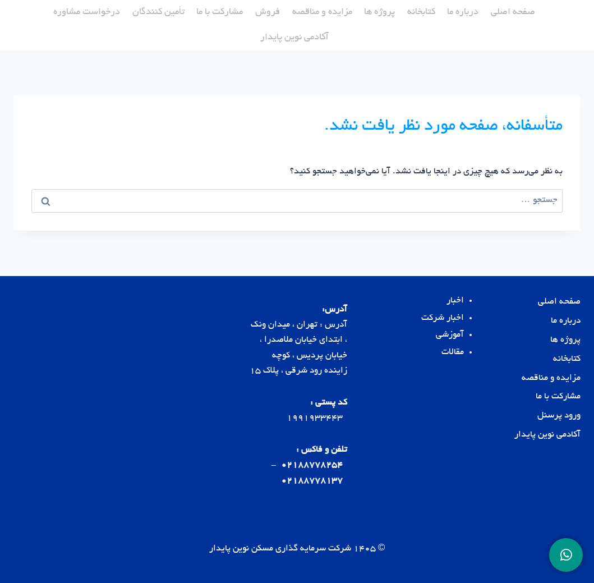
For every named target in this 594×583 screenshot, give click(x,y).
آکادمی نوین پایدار (294, 38)
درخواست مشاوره (86, 12)
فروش (267, 12)
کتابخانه (421, 12)
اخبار (455, 301)
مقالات (452, 352)
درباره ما (462, 12)
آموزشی (450, 335)
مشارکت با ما (219, 12)
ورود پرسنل (559, 416)
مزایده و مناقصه (322, 12)
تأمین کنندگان (158, 12)
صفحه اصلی (513, 12)
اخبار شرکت (442, 318)
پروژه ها (379, 12)
